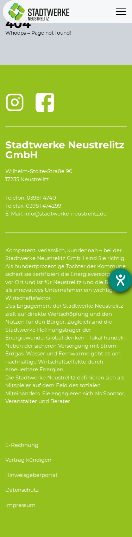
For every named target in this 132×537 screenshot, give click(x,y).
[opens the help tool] (120, 280)
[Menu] (120, 12)
